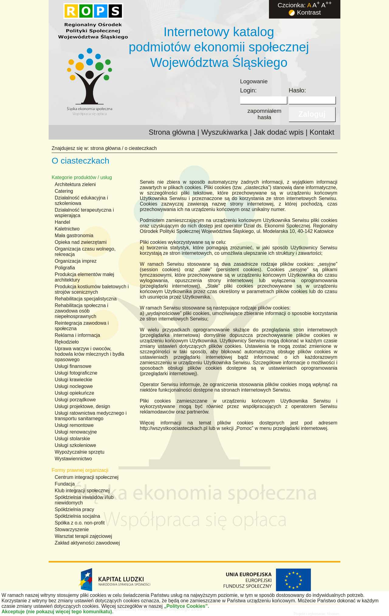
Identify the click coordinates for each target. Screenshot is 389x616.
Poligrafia (65, 267)
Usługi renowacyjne (76, 431)
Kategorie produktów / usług (82, 177)
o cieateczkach (141, 148)
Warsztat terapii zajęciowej (83, 536)
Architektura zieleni (75, 184)
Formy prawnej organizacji (80, 470)
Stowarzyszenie (72, 529)
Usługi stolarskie (72, 438)
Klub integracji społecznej (82, 490)
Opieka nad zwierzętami (81, 242)
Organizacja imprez (76, 261)
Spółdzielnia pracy (74, 509)
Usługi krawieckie (73, 379)
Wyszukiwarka (224, 132)
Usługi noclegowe (74, 386)
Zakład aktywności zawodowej (87, 542)
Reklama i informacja (77, 335)
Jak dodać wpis (279, 132)
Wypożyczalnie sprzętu (79, 452)
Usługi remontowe (74, 425)
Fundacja (65, 483)
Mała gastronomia (74, 235)
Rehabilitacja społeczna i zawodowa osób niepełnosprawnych (81, 311)
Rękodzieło (67, 341)
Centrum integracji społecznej (87, 477)
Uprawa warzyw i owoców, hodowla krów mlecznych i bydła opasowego (89, 354)
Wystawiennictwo (73, 458)
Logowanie (254, 81)
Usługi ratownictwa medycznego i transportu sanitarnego (91, 415)
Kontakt (322, 132)
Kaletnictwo (67, 228)
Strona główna (172, 132)
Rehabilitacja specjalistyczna (86, 298)
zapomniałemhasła (264, 114)
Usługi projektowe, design (82, 406)
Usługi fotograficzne (76, 372)
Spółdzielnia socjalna (77, 516)
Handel (62, 222)
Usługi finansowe (73, 366)
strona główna (105, 148)
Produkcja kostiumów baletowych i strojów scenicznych (92, 289)
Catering (64, 191)
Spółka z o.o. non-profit (80, 522)
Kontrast (304, 12)
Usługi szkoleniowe (75, 445)
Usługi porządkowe (75, 399)
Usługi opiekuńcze (74, 393)
